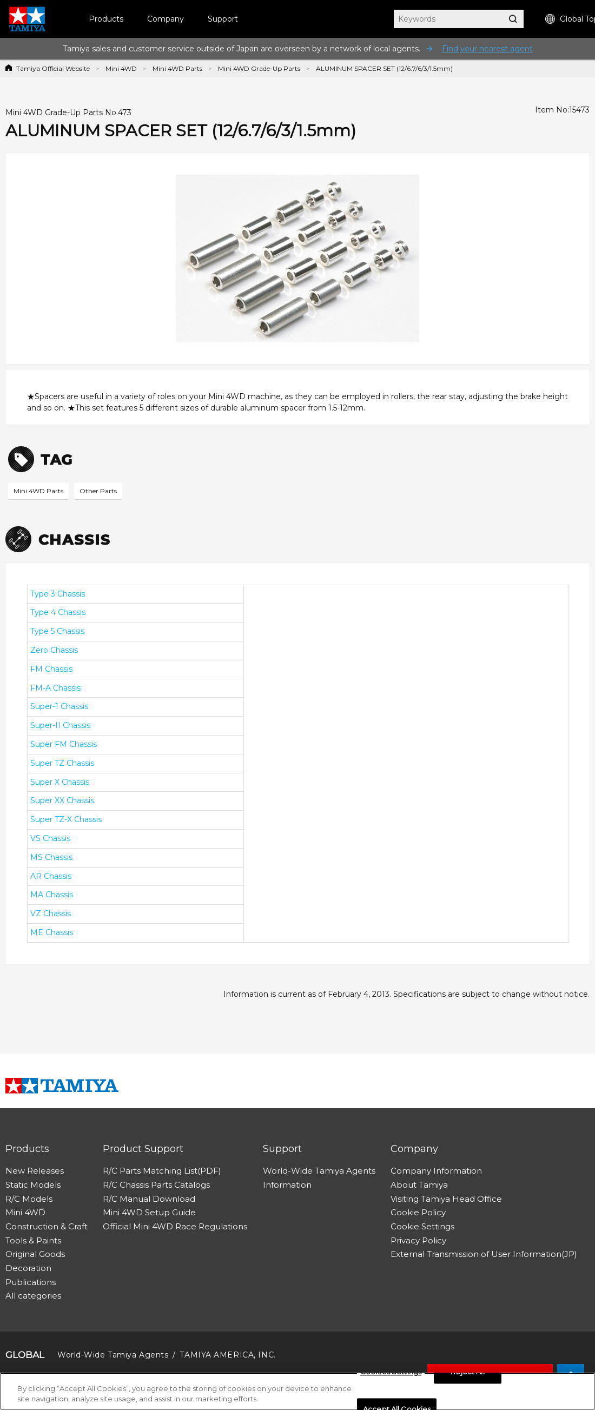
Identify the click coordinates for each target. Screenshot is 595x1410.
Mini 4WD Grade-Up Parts (259, 68)
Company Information (436, 1171)
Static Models (33, 1185)
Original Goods (35, 1254)
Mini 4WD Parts (177, 68)
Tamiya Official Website (53, 68)
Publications (30, 1282)
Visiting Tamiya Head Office (446, 1199)
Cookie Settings (422, 1226)
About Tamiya (419, 1185)
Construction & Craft (46, 1226)
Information (287, 1185)
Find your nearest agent (487, 49)
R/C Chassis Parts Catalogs (156, 1185)
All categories (33, 1295)
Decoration (28, 1268)
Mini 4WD (121, 68)
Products (106, 19)
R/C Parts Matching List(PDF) (162, 1171)
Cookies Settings (390, 1372)
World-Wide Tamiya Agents (319, 1171)
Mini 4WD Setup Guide (149, 1212)
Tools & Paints (33, 1240)
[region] (297, 1391)
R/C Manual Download (149, 1199)
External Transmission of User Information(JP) (484, 1254)
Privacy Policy (418, 1240)
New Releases (34, 1171)
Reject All (467, 1372)
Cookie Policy (418, 1212)
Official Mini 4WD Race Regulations (175, 1226)
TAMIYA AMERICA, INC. (227, 1355)
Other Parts (98, 491)
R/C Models (28, 1199)
